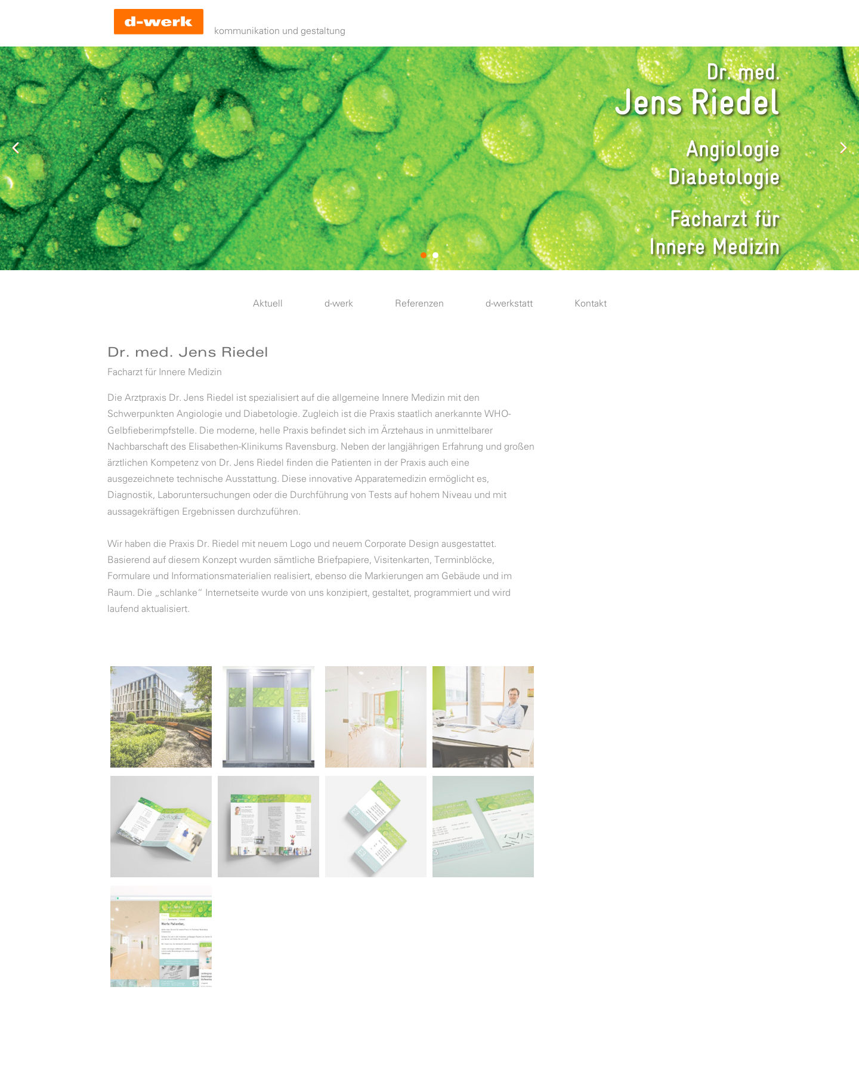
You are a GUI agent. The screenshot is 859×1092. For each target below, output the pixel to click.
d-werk (339, 303)
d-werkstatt (509, 303)
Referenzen (419, 303)
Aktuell (268, 303)
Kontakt (590, 303)
